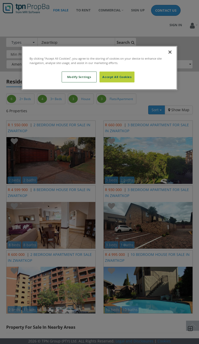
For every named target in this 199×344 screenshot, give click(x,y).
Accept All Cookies (116, 77)
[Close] (170, 52)
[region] (99, 68)
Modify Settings (79, 77)
